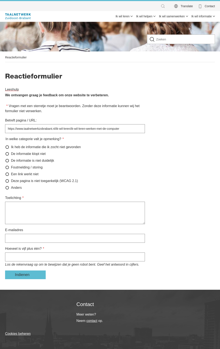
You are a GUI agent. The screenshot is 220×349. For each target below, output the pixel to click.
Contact (210, 6)
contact (91, 321)
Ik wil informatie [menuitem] (201, 16)
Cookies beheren (18, 333)
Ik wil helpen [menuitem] (144, 16)
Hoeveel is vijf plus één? (23, 248)
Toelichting (13, 198)
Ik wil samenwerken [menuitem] (172, 16)
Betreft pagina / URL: (21, 120)
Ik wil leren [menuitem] (122, 16)
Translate (187, 6)
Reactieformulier (16, 57)
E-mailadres (14, 230)
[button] (164, 6)
